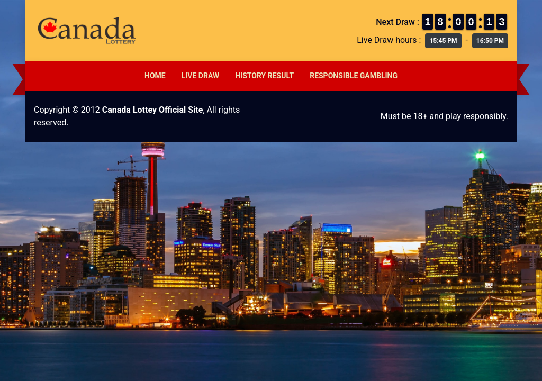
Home (155, 75)
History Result (264, 75)
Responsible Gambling (354, 75)
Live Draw (201, 75)
